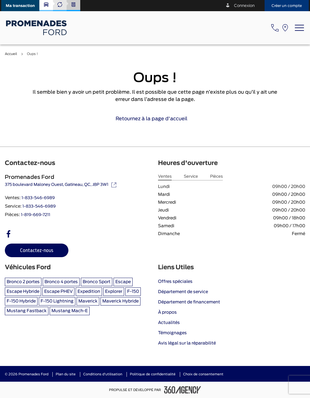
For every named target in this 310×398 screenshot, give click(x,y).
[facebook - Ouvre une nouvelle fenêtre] (8, 234)
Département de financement (189, 302)
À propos (167, 312)
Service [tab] (191, 177)
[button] (20, 5)
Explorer (113, 292)
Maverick (87, 301)
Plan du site (66, 374)
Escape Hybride (23, 292)
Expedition (89, 292)
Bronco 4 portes (61, 282)
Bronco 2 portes (23, 282)
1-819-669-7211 (35, 215)
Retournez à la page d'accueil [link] (155, 118)
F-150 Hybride (21, 301)
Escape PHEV (58, 292)
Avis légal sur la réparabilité (187, 343)
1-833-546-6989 (38, 198)
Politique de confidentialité (153, 374)
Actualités (169, 323)
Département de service (183, 292)
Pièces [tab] (216, 177)
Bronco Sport (96, 282)
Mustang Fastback (27, 311)
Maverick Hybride (120, 301)
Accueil (11, 54)
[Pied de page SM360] (182, 389)
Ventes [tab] (165, 177)
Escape (123, 282)
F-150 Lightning (57, 301)
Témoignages (172, 333)
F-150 (133, 292)
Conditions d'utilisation (102, 374)
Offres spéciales (175, 282)
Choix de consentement (203, 374)
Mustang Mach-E (69, 311)
